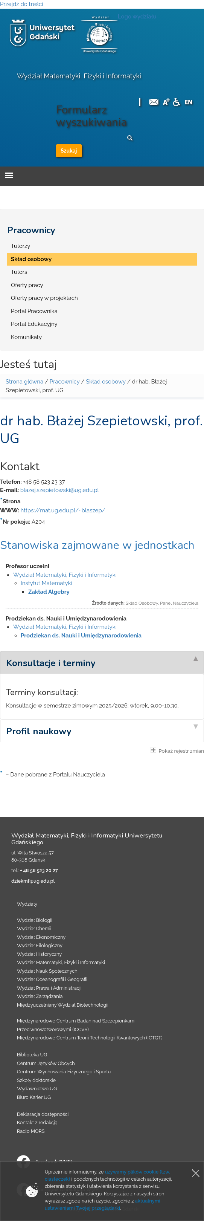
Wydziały (27, 904)
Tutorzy (20, 246)
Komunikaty (26, 337)
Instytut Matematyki (46, 583)
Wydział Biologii (34, 920)
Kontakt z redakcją (37, 1122)
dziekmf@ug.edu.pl (33, 881)
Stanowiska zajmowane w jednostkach (97, 545)
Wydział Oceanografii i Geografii (52, 979)
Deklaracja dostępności (43, 1114)
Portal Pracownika (34, 311)
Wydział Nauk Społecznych (47, 971)
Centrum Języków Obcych (46, 1063)
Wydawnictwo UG (37, 1088)
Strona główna (24, 381)
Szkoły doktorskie (36, 1080)
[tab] (102, 662)
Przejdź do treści (21, 4)
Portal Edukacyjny (34, 324)
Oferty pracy (27, 285)
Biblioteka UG (32, 1054)
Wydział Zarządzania (39, 996)
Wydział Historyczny (39, 954)
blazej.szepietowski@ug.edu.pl (59, 490)
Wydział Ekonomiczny (41, 937)
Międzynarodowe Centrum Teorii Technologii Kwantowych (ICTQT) (90, 1038)
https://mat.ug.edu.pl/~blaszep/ (62, 510)
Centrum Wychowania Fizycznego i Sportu (64, 1071)
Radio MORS (31, 1131)
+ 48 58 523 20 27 (39, 870)
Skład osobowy (31, 259)
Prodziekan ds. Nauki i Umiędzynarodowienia (81, 635)
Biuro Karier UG (34, 1097)
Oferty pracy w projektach (44, 298)
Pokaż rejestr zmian (177, 750)
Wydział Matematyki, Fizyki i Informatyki (79, 76)
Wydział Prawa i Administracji (49, 988)
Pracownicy (31, 230)
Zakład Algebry (49, 591)
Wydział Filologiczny (39, 945)
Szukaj (69, 151)
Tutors (19, 272)
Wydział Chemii (34, 928)
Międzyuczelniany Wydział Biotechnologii (62, 1005)
